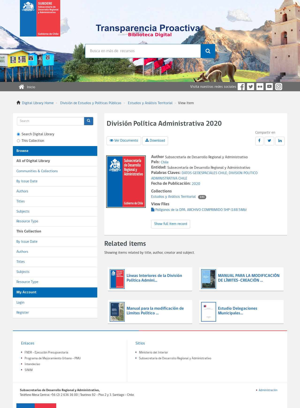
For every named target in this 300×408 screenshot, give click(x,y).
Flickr (259, 86)
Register (22, 313)
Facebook (241, 86)
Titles (20, 201)
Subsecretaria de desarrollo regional (40, 22)
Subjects (23, 211)
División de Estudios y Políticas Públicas (90, 103)
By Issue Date (27, 181)
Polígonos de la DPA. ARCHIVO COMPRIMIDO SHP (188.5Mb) (199, 210)
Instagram (278, 86)
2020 (196, 184)
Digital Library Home (38, 103)
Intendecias (32, 364)
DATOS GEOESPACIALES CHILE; (205, 173)
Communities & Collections (37, 171)
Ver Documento (124, 140)
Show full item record (170, 224)
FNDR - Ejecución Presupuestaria (46, 352)
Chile (165, 162)
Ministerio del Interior (153, 352)
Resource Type (27, 221)
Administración (268, 390)
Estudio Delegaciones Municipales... (237, 311)
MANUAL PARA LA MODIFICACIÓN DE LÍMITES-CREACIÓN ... (249, 278)
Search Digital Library (35, 134)
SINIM (29, 370)
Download (155, 140)
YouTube (269, 86)
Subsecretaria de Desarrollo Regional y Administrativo (175, 358)
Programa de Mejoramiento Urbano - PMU (53, 358)
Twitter (250, 86)
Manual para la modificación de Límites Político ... (155, 311)
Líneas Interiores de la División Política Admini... (154, 278)
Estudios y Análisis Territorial (150, 103)
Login (20, 303)
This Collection (30, 141)
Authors (22, 191)
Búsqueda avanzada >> (102, 63)
